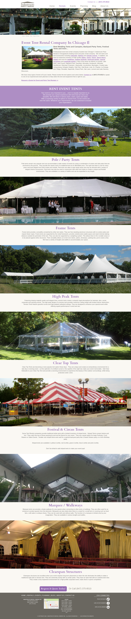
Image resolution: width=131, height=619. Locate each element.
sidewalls (74, 55)
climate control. (92, 55)
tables (84, 57)
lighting (80, 55)
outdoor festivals (81, 59)
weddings (70, 59)
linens (94, 57)
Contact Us (91, 2)
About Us (104, 6)
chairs (89, 57)
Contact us (88, 75)
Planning (84, 6)
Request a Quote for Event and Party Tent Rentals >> (39, 80)
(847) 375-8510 (103, 2)
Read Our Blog (102, 598)
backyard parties (93, 59)
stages (55, 59)
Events (73, 6)
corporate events (70, 61)
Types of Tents (36, 36)
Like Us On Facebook (100, 601)
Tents (31, 36)
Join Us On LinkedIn (101, 604)
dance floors (101, 57)
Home (52, 6)
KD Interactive (85, 616)
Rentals (62, 6)
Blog (94, 6)
